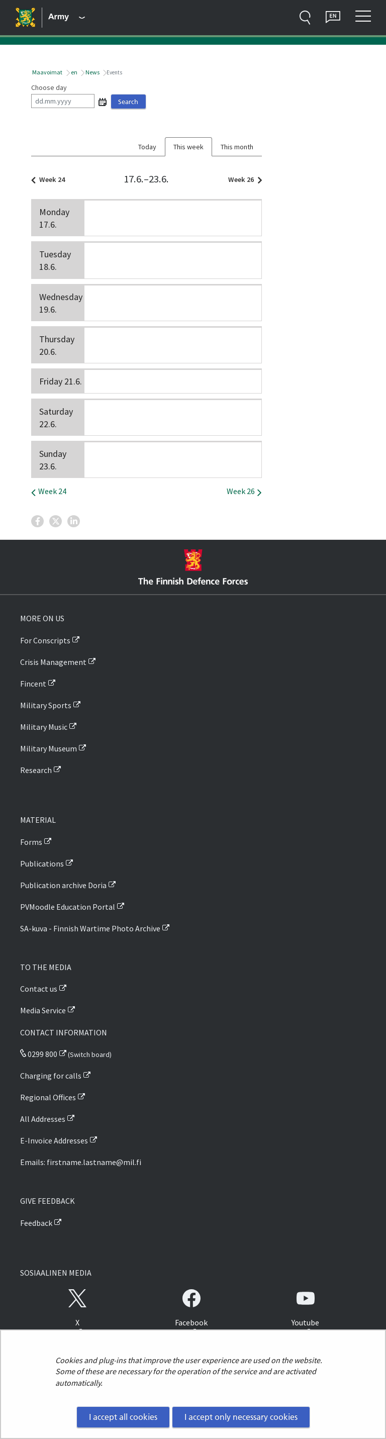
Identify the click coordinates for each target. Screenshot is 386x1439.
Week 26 (242, 179)
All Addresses (42, 1119)
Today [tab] (147, 146)
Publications (42, 863)
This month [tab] (237, 146)
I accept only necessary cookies (241, 1417)
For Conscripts (45, 640)
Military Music (43, 727)
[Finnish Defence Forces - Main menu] (66, 18)
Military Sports (45, 705)
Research (36, 770)
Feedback (36, 1223)
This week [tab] (188, 146)
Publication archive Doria (63, 885)
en (73, 72)
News (92, 72)
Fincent (33, 684)
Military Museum (48, 748)
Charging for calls (50, 1076)
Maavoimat (46, 72)
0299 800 (38, 1054)
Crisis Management (53, 662)
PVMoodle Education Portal (67, 907)
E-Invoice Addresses (54, 1140)
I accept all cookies (123, 1417)
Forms (31, 842)
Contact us (38, 989)
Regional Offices (48, 1097)
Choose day (49, 87)
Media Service (43, 1010)
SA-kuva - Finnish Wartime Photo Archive (90, 928)
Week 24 (50, 179)
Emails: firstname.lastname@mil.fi (80, 1162)
